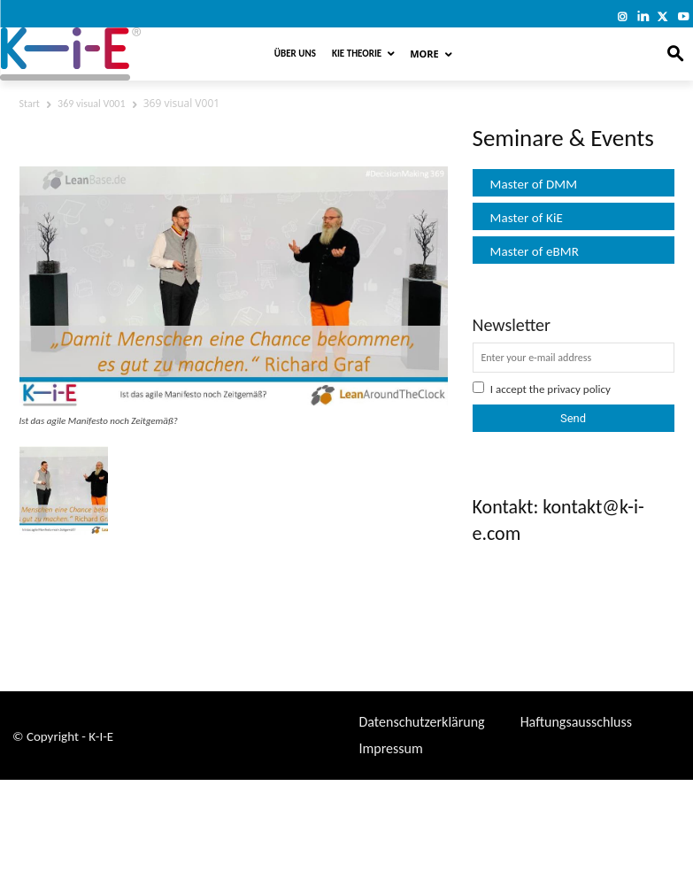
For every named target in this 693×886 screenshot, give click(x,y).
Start (29, 103)
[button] (676, 54)
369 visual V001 (91, 103)
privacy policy (579, 389)
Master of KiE (526, 218)
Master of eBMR (535, 251)
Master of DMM (534, 184)
